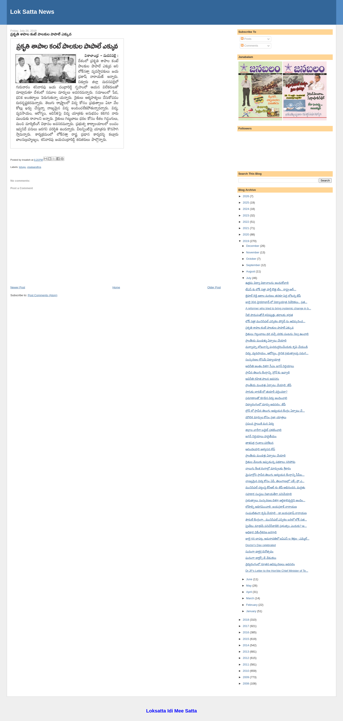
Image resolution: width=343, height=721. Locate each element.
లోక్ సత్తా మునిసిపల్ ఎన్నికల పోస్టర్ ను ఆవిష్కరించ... (275, 321)
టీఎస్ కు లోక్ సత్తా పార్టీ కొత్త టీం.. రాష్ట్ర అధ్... (270, 289)
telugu (22, 167)
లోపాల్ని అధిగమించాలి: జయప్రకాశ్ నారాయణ (271, 506)
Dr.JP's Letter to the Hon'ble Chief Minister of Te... (276, 570)
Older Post (214, 287)
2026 (246, 196)
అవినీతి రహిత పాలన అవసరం (262, 378)
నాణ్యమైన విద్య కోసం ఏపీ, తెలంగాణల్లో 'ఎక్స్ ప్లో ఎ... (274, 481)
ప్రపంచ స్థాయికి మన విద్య (259, 423)
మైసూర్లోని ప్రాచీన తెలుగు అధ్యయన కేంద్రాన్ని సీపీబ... (274, 474)
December (253, 245)
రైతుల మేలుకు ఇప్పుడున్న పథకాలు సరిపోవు (270, 461)
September (253, 265)
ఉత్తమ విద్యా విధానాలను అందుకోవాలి (267, 282)
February (252, 604)
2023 (246, 215)
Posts (246, 38)
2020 (246, 234)
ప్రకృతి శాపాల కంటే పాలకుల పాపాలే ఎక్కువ (41, 34)
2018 (246, 619)
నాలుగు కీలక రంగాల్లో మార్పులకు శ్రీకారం (268, 468)
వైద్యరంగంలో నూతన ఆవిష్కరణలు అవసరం (270, 564)
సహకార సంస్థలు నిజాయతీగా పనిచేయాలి (268, 494)
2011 (246, 664)
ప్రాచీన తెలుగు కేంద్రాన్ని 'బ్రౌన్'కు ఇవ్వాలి (267, 372)
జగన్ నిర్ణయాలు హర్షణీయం (260, 436)
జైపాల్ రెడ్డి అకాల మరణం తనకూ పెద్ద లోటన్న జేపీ (273, 295)
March (250, 598)
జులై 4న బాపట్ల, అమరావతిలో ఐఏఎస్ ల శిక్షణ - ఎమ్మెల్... (277, 538)
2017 (246, 626)
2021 (246, 228)
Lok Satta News (32, 11)
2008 (246, 683)
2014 (246, 645)
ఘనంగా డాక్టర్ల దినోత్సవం (259, 551)
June (249, 579)
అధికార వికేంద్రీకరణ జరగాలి (261, 532)
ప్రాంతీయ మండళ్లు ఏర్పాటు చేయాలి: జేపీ (268, 385)
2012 (246, 658)
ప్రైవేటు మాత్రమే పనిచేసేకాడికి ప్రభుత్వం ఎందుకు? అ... (276, 526)
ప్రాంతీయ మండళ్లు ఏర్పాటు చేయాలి (265, 455)
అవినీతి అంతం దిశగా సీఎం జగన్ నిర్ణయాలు (269, 366)
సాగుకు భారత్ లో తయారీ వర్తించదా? (266, 391)
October (251, 258)
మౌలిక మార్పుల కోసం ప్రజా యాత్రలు (265, 417)
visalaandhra (34, 167)
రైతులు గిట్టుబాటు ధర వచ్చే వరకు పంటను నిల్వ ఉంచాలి (277, 334)
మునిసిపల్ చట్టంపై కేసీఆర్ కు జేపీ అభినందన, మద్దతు (275, 487)
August (251, 271)
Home (116, 287)
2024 (246, 209)
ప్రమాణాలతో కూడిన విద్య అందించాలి (266, 398)
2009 (246, 677)
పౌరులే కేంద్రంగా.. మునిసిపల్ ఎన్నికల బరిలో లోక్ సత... (276, 519)
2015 (246, 639)
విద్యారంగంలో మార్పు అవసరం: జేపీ (265, 404)
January (251, 611)
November (253, 252)
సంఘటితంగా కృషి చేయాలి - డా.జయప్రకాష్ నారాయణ (276, 513)
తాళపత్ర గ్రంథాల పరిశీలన (259, 442)
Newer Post (17, 287)
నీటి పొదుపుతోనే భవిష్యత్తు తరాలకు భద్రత (269, 315)
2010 (246, 670)
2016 (246, 632)
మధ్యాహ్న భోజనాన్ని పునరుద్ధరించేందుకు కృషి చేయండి (276, 346)
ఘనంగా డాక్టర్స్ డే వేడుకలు (260, 557)
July (249, 278)
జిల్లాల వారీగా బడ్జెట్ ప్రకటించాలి (263, 430)
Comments (249, 45)
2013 (246, 651)
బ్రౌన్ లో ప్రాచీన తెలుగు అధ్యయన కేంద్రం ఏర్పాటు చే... (275, 410)
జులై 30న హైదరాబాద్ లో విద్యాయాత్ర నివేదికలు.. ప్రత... (276, 302)
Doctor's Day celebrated (260, 545)
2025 (246, 202)
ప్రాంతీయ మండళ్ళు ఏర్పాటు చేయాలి (266, 340)
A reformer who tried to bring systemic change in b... (278, 308)
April (249, 592)
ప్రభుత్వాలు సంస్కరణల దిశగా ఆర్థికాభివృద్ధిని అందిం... (275, 500)
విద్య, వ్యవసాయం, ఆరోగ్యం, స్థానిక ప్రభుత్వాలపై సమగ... (276, 353)
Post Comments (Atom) (42, 295)
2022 (246, 221)
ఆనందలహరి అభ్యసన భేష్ (260, 449)
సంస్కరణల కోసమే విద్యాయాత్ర (262, 359)
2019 (246, 241)
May (249, 585)
